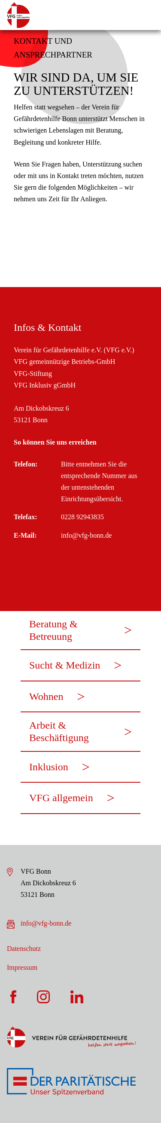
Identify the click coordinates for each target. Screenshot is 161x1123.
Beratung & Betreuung (53, 630)
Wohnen (46, 696)
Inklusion (48, 766)
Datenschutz (24, 948)
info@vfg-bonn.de (46, 923)
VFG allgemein (61, 797)
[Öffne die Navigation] (146, 15)
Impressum (22, 967)
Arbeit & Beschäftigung (59, 731)
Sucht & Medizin (64, 665)
